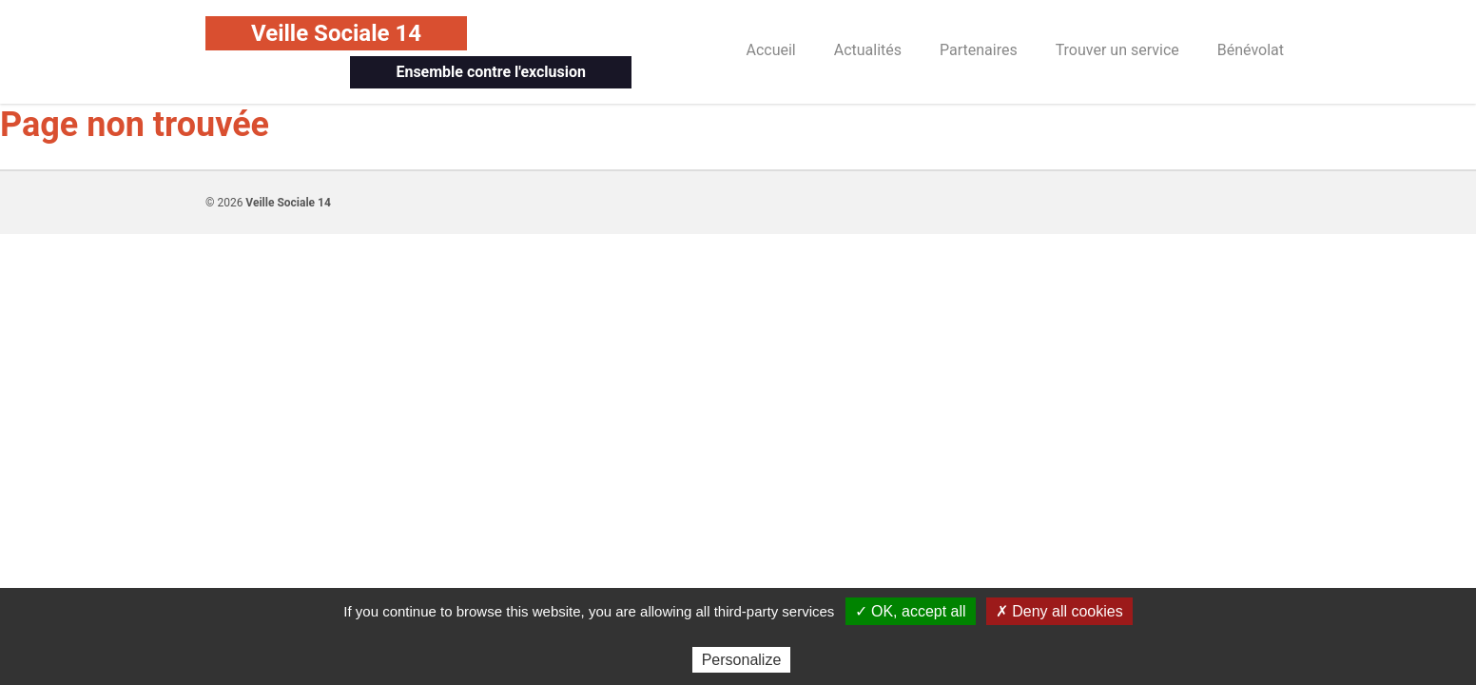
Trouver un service (1117, 50)
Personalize (742, 660)
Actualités (868, 50)
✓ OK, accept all (910, 611)
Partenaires (979, 50)
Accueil (770, 50)
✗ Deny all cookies (1059, 611)
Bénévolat (1250, 50)
